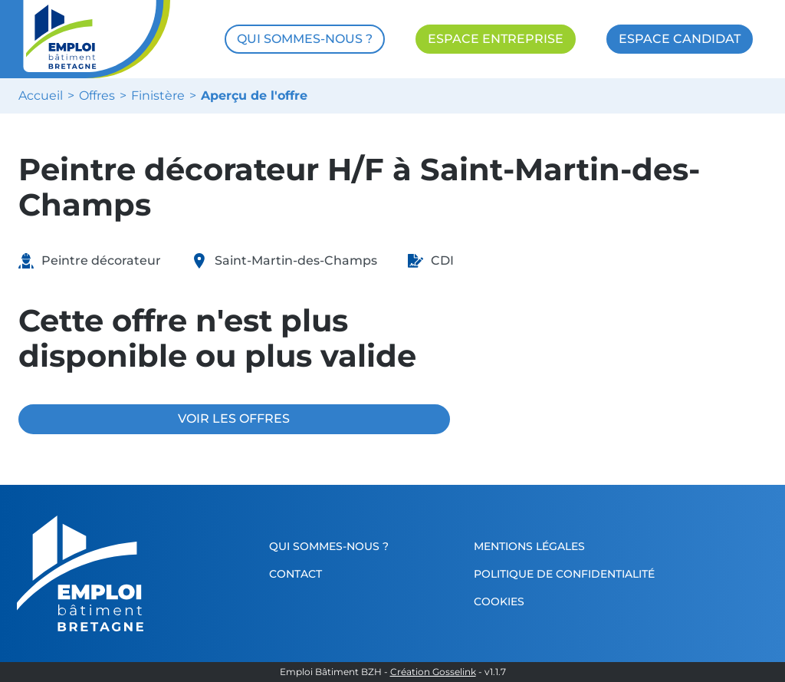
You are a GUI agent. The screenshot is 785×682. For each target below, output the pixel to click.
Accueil (40, 96)
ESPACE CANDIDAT (680, 38)
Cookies (499, 601)
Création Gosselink (433, 672)
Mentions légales (529, 546)
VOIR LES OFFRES (234, 418)
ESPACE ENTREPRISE (495, 38)
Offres (97, 96)
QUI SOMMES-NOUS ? (305, 38)
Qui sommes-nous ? (329, 546)
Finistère (158, 96)
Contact (295, 574)
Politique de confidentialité (564, 574)
